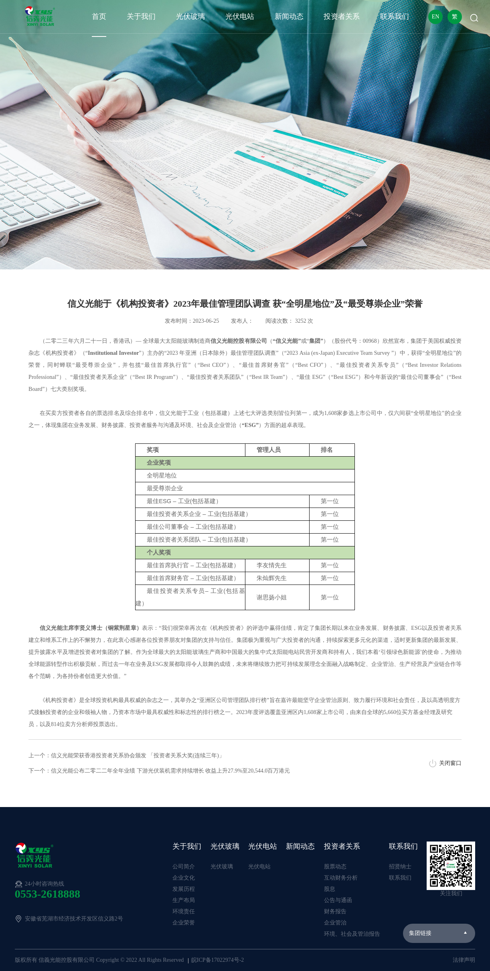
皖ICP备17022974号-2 (217, 960)
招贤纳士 (400, 867)
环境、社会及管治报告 (352, 934)
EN (435, 17)
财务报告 (335, 911)
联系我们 (394, 16)
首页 (99, 16)
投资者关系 (342, 16)
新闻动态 (289, 16)
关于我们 (141, 16)
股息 (329, 889)
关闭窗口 (450, 763)
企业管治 (335, 923)
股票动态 (335, 867)
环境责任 (183, 911)
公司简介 (183, 867)
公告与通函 (338, 900)
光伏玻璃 (190, 16)
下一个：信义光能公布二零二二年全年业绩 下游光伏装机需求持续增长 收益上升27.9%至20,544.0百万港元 (159, 771)
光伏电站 (239, 16)
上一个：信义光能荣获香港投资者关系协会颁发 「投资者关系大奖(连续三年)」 (126, 756)
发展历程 (183, 889)
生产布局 (183, 900)
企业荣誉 (183, 923)
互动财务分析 (341, 878)
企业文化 (183, 878)
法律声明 (464, 960)
